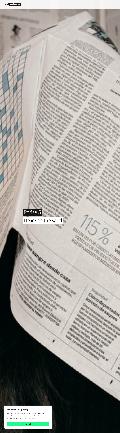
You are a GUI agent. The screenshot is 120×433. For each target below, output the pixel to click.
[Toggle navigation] (115, 4)
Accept (28, 424)
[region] (28, 417)
